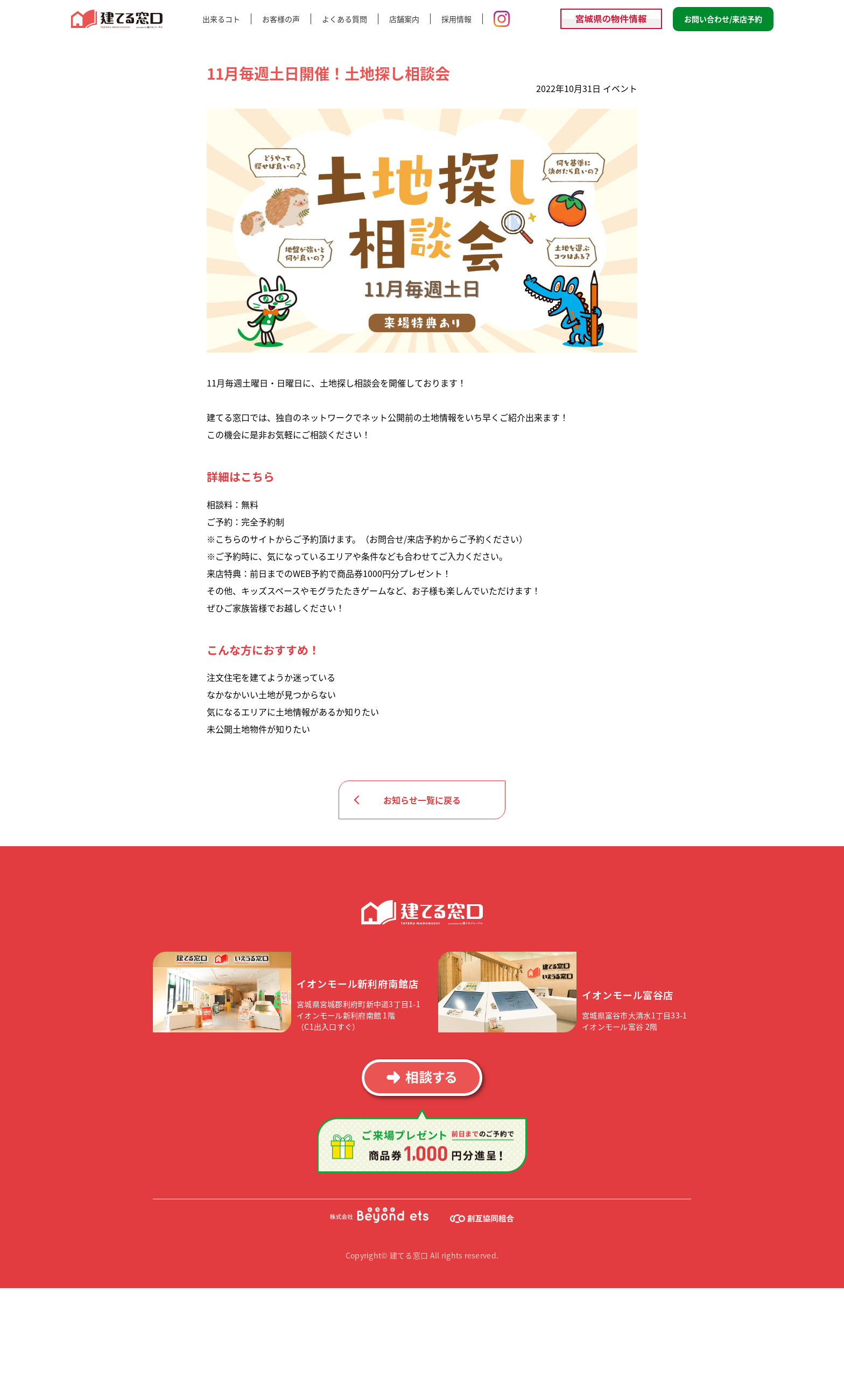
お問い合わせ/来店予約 (723, 18)
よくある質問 (344, 18)
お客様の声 (281, 18)
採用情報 (456, 18)
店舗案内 (404, 18)
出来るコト (221, 18)
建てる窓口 (117, 19)
